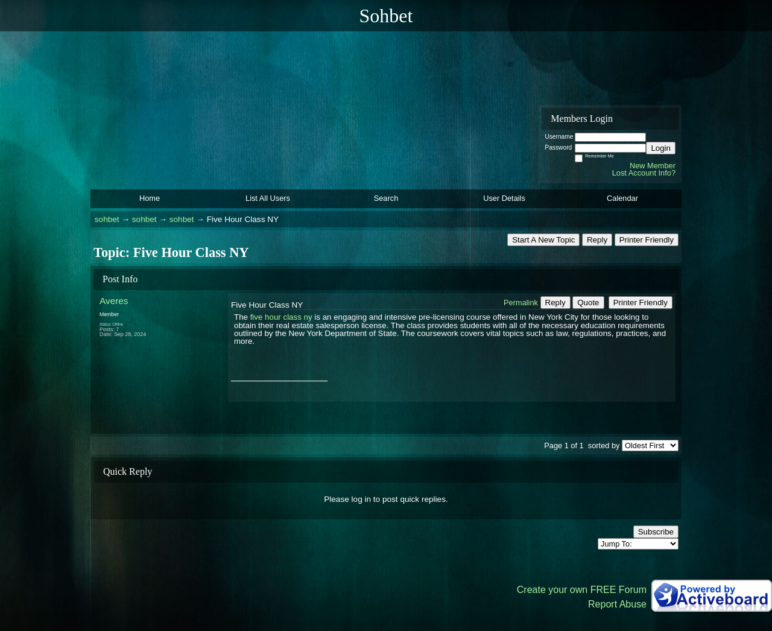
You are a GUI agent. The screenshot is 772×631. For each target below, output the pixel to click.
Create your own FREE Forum (582, 590)
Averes (114, 301)
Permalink (521, 302)
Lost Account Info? (644, 172)
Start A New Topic (543, 239)
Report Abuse (617, 604)
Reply (597, 239)
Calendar (622, 198)
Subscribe (656, 531)
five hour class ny (281, 317)
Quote (588, 302)
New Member (653, 165)
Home (149, 198)
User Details (504, 198)
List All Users (267, 198)
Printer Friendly (646, 239)
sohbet (107, 219)
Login (661, 148)
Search (386, 198)
